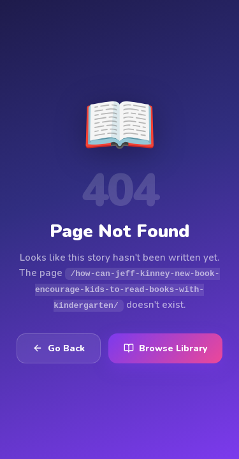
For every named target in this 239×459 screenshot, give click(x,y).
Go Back (59, 348)
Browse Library (165, 348)
